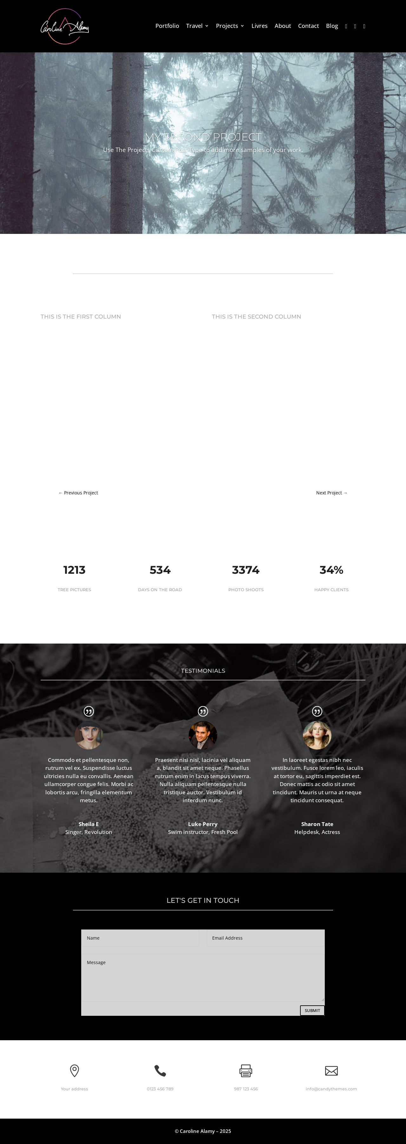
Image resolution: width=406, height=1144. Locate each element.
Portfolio (167, 26)
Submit (312, 1010)
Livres (260, 26)
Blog (332, 26)
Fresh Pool (224, 832)
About (283, 26)
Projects (227, 26)
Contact (308, 26)
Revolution (98, 832)
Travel (194, 26)
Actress (331, 832)
